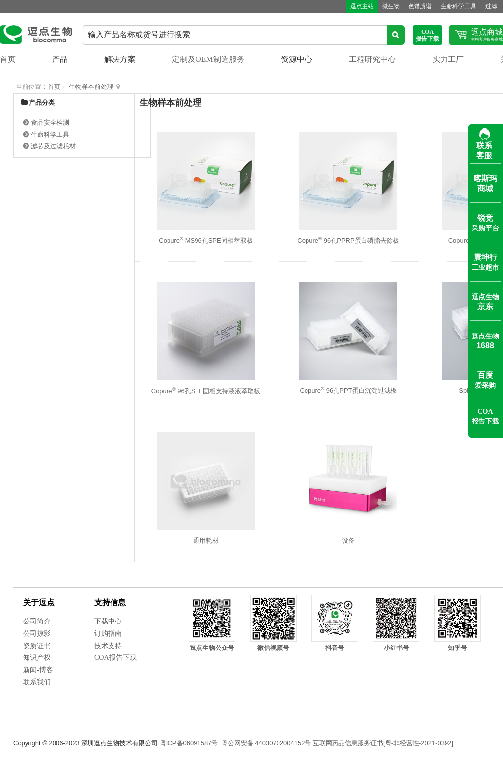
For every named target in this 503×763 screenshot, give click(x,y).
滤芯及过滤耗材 (53, 146)
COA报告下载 (115, 657)
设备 (348, 540)
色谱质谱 (415, 6)
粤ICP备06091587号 (189, 743)
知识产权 (37, 657)
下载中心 (108, 621)
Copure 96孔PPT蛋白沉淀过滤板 (348, 390)
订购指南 (108, 633)
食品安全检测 (50, 122)
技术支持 (108, 646)
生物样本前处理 (91, 86)
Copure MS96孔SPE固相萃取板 (205, 240)
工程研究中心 (372, 59)
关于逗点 (39, 602)
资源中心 (296, 59)
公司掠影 (37, 633)
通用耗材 (206, 540)
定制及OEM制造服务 (208, 59)
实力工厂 (448, 59)
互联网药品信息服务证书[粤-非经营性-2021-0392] (383, 743)
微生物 (384, 6)
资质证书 (37, 646)
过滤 (488, 6)
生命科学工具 (454, 6)
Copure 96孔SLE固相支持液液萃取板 (205, 391)
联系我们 (37, 682)
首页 (8, 59)
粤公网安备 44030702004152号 (266, 743)
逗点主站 (354, 6)
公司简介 (37, 621)
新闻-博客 (38, 670)
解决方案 (120, 59)
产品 (60, 59)
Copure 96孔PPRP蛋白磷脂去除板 (348, 240)
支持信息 (110, 602)
